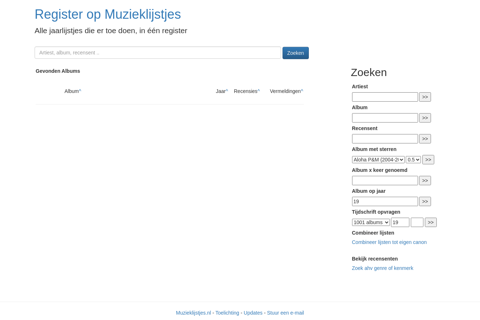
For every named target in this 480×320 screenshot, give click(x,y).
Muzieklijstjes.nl (193, 313)
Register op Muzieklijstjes (108, 14)
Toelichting (227, 313)
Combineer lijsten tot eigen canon (389, 242)
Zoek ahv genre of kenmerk (382, 268)
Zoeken (295, 53)
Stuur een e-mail (285, 313)
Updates (253, 313)
